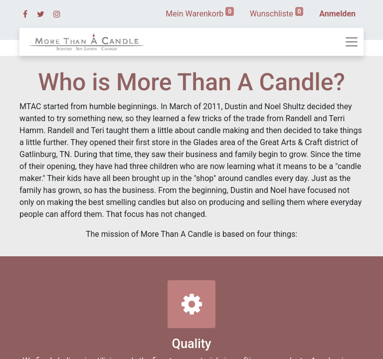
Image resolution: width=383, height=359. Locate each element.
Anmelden (337, 13)
